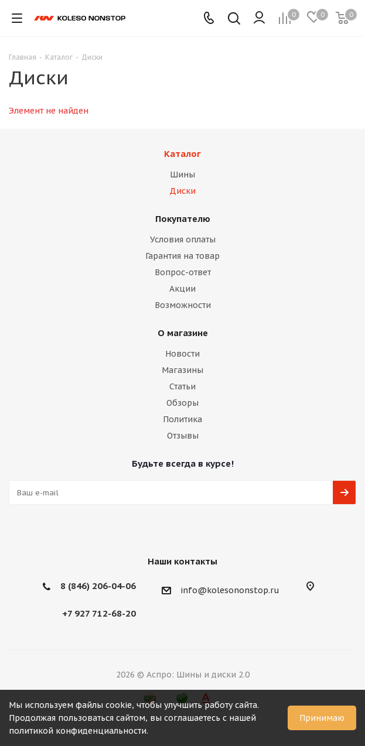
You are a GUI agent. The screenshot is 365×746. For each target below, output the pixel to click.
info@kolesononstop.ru (229, 590)
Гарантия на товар (182, 256)
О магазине (183, 332)
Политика (182, 419)
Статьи (182, 386)
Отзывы (183, 435)
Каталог (182, 153)
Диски (182, 191)
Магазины (182, 370)
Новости (182, 353)
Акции (182, 288)
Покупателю (182, 218)
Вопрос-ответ (183, 272)
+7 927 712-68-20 (99, 613)
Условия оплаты (183, 239)
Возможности (183, 305)
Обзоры (182, 403)
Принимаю (321, 718)
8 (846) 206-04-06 (98, 585)
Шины (182, 174)
